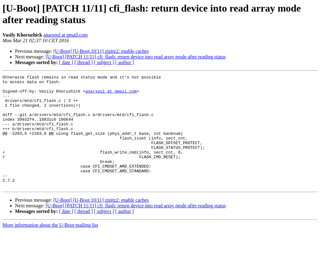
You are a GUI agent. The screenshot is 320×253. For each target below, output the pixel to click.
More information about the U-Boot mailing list (50, 247)
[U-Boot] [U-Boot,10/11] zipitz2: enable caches (101, 51)
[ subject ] (104, 62)
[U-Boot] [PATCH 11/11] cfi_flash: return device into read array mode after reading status (136, 56)
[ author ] (124, 62)
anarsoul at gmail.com (65, 35)
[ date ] (66, 62)
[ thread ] (83, 62)
